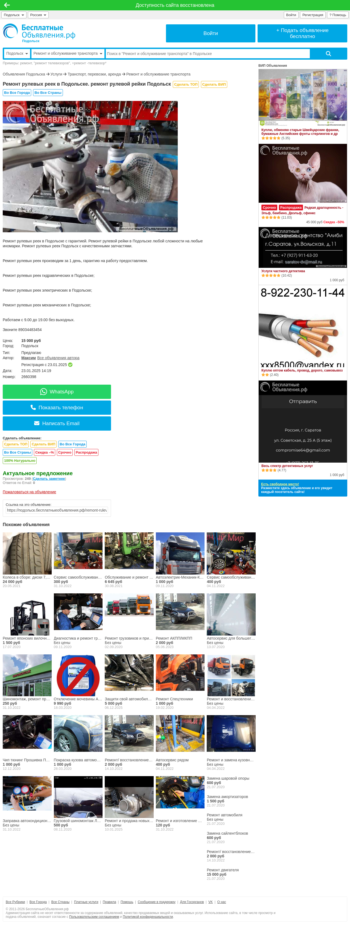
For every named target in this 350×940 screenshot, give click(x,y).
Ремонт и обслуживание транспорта (158, 74)
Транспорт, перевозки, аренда (95, 74)
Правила (109, 902)
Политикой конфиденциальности (148, 917)
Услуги (56, 74)
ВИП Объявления (272, 66)
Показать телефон (57, 407)
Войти (291, 15)
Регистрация (312, 15)
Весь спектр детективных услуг (287, 466)
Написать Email (56, 423)
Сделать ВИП (214, 84)
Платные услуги (86, 902)
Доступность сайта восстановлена (175, 5)
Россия (38, 15)
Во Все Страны (47, 93)
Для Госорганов (192, 902)
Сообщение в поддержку (157, 902)
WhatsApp (57, 391)
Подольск (14, 15)
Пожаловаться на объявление (29, 492)
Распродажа (86, 452)
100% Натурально (19, 461)
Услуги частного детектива (283, 271)
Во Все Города (17, 93)
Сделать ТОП (185, 84)
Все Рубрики (15, 902)
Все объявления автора (58, 358)
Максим (28, 358)
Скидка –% (44, 452)
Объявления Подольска (24, 74)
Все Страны (60, 902)
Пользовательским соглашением (94, 917)
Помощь (127, 902)
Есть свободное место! (280, 484)
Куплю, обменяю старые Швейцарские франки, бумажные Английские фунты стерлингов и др (300, 132)
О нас (221, 902)
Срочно (64, 452)
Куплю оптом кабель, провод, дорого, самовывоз (302, 370)
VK (210, 902)
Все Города (38, 902)
